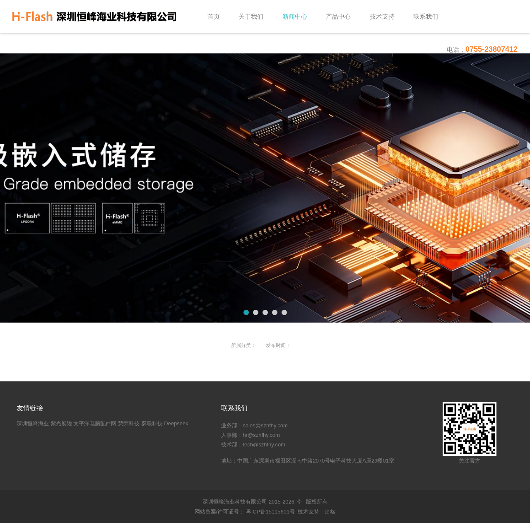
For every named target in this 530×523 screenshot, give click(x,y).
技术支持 (382, 16)
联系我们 (425, 16)
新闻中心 (294, 16)
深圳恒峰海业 (33, 423)
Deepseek (176, 423)
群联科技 (152, 423)
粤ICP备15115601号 (269, 512)
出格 (330, 512)
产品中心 (338, 16)
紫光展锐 (61, 423)
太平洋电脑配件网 (94, 423)
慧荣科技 (129, 423)
